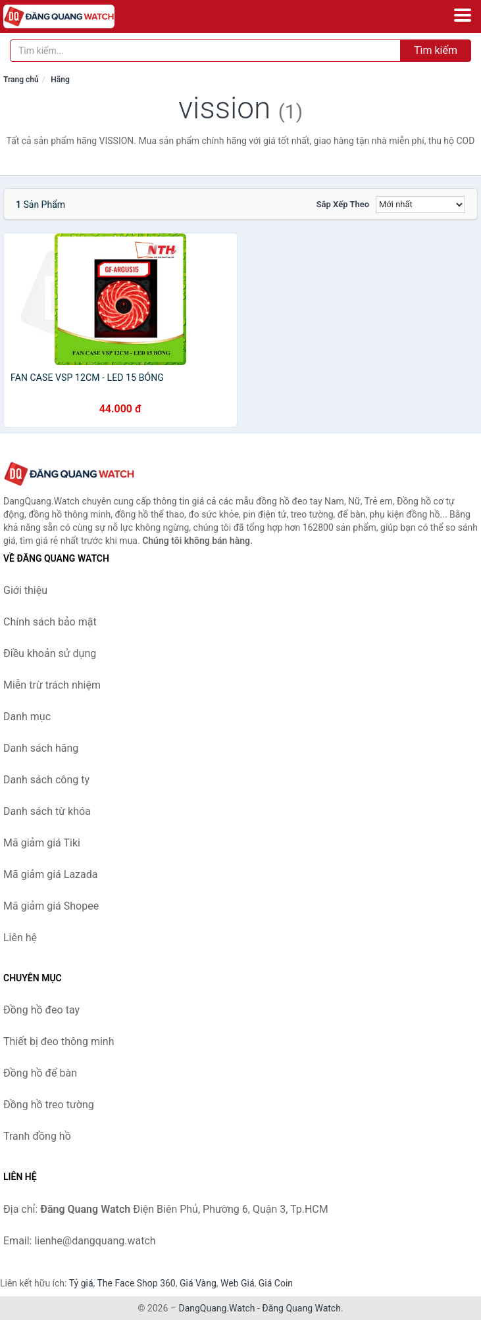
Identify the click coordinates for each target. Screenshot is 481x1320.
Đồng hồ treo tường (48, 1104)
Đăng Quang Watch (301, 1308)
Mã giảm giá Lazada (50, 874)
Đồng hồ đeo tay (41, 1010)
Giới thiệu (25, 590)
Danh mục (27, 716)
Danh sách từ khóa (47, 811)
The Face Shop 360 (136, 1283)
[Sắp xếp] (420, 204)
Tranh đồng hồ (37, 1136)
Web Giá (237, 1283)
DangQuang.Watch (216, 1308)
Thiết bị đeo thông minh (58, 1041)
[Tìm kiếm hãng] (205, 50)
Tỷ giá (81, 1283)
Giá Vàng (198, 1283)
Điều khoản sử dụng (49, 653)
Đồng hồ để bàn (40, 1073)
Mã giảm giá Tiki (41, 843)
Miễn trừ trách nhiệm (52, 685)
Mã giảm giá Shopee (51, 906)
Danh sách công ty (46, 779)
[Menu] (462, 15)
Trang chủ (21, 79)
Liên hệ (20, 937)
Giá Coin (276, 1283)
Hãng (60, 79)
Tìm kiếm (435, 50)
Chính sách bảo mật (50, 622)
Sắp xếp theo (342, 204)
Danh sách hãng (40, 748)
